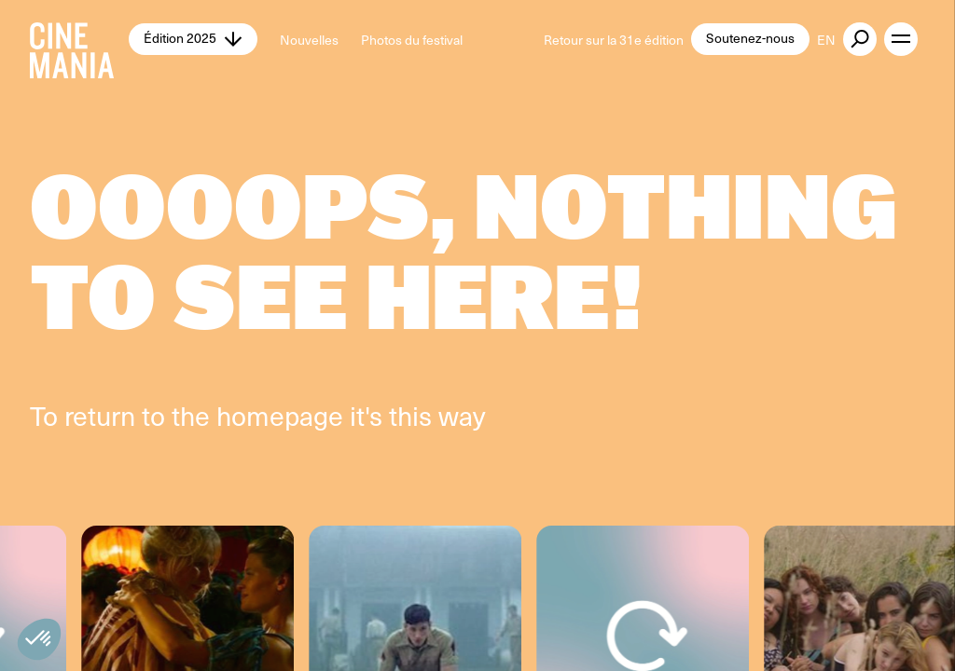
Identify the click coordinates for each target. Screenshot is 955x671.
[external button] (860, 39)
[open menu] (901, 39)
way (461, 415)
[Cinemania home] (79, 39)
